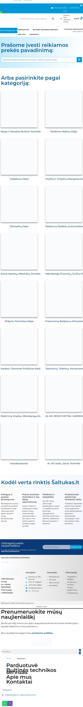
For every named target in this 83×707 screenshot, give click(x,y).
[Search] (53, 18)
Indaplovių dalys (19, 177)
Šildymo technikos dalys (19, 318)
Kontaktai (34, 34)
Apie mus (21, 34)
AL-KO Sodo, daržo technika (63, 458)
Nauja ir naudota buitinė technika (21, 131)
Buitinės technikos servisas (45, 30)
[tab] (8, 653)
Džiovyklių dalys (19, 224)
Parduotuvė (23, 30)
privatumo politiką (42, 627)
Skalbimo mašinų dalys (63, 131)
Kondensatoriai (19, 458)
